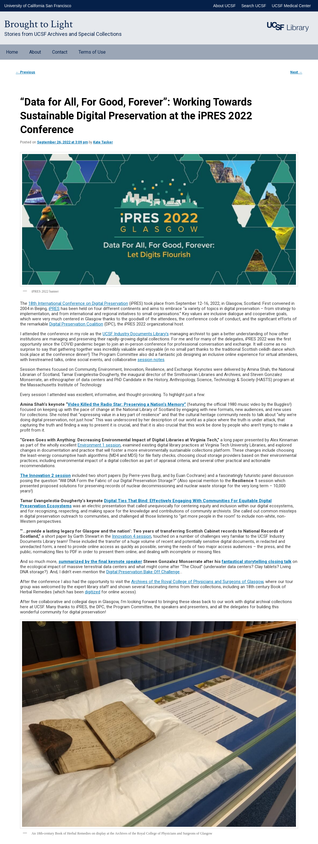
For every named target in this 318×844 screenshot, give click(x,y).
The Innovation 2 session (45, 475)
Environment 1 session (99, 445)
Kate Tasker (103, 142)
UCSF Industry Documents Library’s (136, 333)
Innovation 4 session (131, 536)
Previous (25, 72)
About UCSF (224, 5)
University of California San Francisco (37, 5)
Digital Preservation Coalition (76, 324)
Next (296, 72)
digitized (92, 591)
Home (12, 52)
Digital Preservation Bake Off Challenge (143, 571)
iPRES (54, 308)
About (35, 52)
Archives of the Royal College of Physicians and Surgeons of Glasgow (197, 581)
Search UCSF (253, 5)
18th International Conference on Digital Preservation (78, 303)
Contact (59, 52)
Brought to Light (38, 24)
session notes (151, 359)
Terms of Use (92, 52)
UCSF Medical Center (291, 5)
